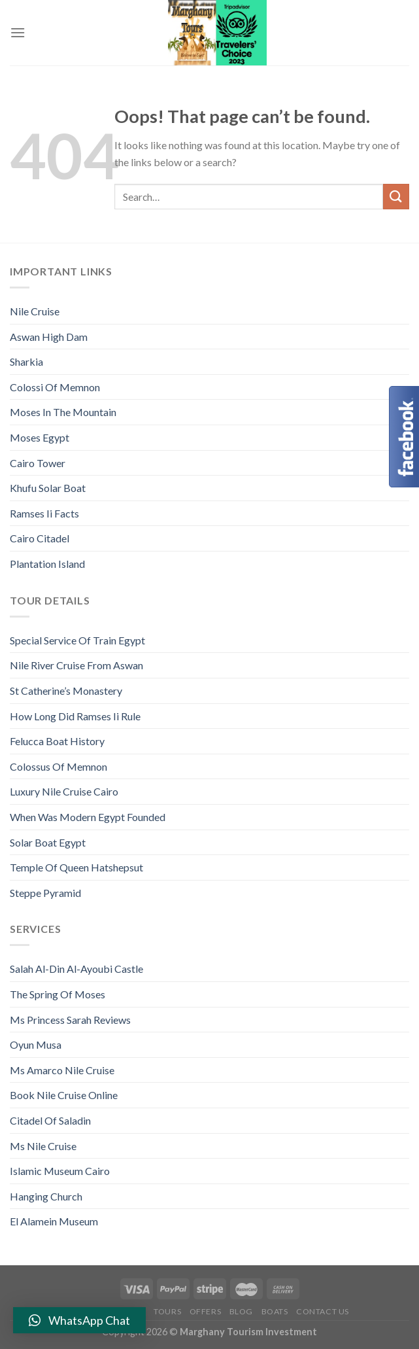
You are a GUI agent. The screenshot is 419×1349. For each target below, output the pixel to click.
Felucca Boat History (57, 741)
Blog (241, 1311)
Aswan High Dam (49, 336)
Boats (274, 1311)
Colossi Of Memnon (55, 387)
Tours (167, 1311)
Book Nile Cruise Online (64, 1095)
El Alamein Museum (54, 1221)
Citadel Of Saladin (50, 1120)
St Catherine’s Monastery (66, 690)
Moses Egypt (39, 437)
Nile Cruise (34, 311)
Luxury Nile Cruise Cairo (64, 791)
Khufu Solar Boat (48, 488)
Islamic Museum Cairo (60, 1171)
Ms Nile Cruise (43, 1146)
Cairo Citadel (39, 538)
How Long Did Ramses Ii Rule (75, 716)
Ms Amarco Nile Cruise (62, 1070)
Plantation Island (47, 563)
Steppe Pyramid (45, 892)
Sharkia (26, 361)
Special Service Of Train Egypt (77, 640)
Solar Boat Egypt (48, 842)
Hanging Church (46, 1196)
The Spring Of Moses (57, 994)
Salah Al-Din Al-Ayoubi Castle (76, 968)
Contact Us (322, 1311)
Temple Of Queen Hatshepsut (76, 867)
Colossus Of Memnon (58, 766)
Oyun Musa (35, 1044)
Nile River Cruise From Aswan (76, 665)
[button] (79, 1320)
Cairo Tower (37, 463)
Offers (206, 1311)
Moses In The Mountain (63, 412)
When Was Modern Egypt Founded (87, 817)
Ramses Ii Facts (44, 513)
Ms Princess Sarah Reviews (70, 1019)
